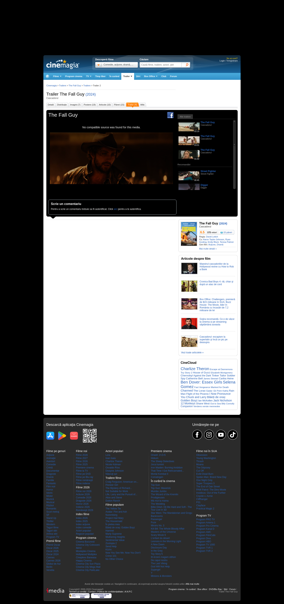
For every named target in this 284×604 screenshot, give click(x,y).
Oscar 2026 (52, 548)
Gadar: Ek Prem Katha (217, 391)
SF (47, 515)
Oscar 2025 (52, 551)
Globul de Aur (53, 563)
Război (50, 505)
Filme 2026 (82, 461)
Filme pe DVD (83, 474)
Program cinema (73, 76)
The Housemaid (114, 521)
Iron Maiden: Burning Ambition (167, 467)
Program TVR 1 (204, 547)
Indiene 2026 (83, 507)
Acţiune (212, 244)
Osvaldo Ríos (113, 467)
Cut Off (200, 470)
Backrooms (157, 516)
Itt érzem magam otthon (163, 557)
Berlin (49, 567)
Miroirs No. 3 (157, 525)
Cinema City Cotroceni (88, 545)
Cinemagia (51, 85)
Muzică (50, 499)
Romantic (51, 508)
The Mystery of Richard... (119, 488)
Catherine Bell (194, 378)
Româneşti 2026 (84, 510)
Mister (49, 496)
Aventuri (50, 461)
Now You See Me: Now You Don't (123, 552)
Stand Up (51, 518)
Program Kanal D (205, 529)
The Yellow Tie (113, 508)
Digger (204, 185)
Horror (49, 489)
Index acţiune (83, 524)
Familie (50, 480)
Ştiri (138, 76)
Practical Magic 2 (205, 508)
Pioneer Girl (112, 485)
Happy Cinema (84, 560)
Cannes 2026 (53, 560)
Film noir (50, 486)
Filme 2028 (82, 455)
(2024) (91, 94)
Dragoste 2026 (84, 500)
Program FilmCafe (205, 535)
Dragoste (51, 474)
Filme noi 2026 (84, 491)
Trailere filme (113, 477)
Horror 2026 (82, 504)
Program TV (52, 537)
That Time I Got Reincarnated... (167, 470)
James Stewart (210, 378)
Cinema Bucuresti (85, 541)
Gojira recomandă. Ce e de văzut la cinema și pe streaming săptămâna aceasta (217, 322)
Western (50, 524)
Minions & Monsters (161, 576)
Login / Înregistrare (229, 61)
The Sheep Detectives (162, 461)
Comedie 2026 (83, 497)
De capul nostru (159, 560)
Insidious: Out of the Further (211, 492)
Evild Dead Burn (204, 474)
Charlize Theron (195, 369)
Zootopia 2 (111, 543)
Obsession (201, 455)
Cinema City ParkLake (87, 570)
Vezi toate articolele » (192, 352)
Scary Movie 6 (158, 535)
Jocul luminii (157, 464)
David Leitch (212, 236)
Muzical (50, 502)
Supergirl (155, 569)
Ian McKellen (205, 400)
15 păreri (227, 232)
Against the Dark (202, 375)
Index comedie (83, 527)
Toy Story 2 (186, 372)
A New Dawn (157, 544)
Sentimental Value (115, 540)
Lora (108, 455)
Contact (91, 591)
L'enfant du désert (160, 538)
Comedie (51, 464)
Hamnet (110, 530)
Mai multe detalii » (208, 249)
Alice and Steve (114, 497)
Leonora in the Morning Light (166, 541)
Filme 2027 (82, 458)
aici (115, 209)
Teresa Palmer (227, 242)
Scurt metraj (52, 511)
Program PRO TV (205, 519)
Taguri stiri (51, 530)
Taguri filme (52, 527)
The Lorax (199, 390)
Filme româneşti (84, 480)
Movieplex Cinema (85, 551)
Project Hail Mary (114, 518)
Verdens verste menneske (206, 406)
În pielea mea (113, 524)
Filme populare (115, 504)
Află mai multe (192, 584)
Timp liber (100, 76)
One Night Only (204, 480)
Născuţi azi (111, 474)
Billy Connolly (227, 403)
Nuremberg (111, 515)
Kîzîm (109, 549)
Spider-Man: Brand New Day (211, 477)
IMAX (79, 548)
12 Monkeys (188, 403)
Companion (187, 406)
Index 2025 (82, 521)
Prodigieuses (157, 497)
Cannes (50, 557)
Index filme (82, 514)
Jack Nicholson (222, 400)
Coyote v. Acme (204, 496)
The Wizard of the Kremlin (164, 494)
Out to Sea (215, 403)
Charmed (187, 390)
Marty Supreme (114, 533)
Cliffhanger (202, 499)
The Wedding (158, 504)
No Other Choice (114, 559)
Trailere (62, 85)
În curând (114, 76)
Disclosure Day (159, 547)
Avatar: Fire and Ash (116, 511)
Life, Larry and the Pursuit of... (121, 494)
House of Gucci (201, 372)
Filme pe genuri (55, 451)
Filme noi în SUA (206, 451)
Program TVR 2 (204, 551)
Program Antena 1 (205, 522)
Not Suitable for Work (117, 491)
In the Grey (157, 550)
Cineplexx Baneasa (86, 557)
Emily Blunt (213, 242)
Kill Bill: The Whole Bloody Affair (167, 528)
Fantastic (51, 483)
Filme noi (81, 451)
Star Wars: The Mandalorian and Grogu (171, 513)
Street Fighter (208, 171)
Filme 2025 (82, 464)
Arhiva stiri (51, 533)
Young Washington (206, 458)
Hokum (154, 458)
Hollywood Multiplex (86, 554)
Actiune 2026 (83, 494)
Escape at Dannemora (221, 369)
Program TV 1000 (205, 544)
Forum (173, 76)
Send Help (111, 546)
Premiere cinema (85, 467)
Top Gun (155, 485)
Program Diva (203, 538)
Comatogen (157, 477)
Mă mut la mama (159, 500)
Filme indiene (83, 483)
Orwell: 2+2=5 (158, 455)
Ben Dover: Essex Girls (201, 382)
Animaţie (51, 458)
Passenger (156, 519)
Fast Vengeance (202, 387)
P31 (198, 502)
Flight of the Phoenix (197, 394)
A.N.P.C (128, 591)
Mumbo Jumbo (158, 491)
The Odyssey (203, 467)
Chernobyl (187, 375)
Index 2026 (82, 518)
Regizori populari (85, 533)
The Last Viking (159, 563)
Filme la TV (82, 470)
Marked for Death (220, 387)
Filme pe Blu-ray (84, 477)
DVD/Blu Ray (215, 589)
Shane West (203, 403)
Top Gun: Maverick (161, 488)
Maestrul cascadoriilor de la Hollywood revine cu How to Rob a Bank (217, 266)
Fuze (153, 522)
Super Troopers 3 (205, 483)
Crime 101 (111, 556)
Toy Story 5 (157, 554)
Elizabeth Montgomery (222, 372)
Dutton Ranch (113, 500)
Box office (202, 589)
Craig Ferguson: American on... (122, 481)
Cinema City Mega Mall (88, 567)
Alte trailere (185, 116)
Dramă (220, 244)
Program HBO (203, 541)
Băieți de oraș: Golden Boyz (120, 527)
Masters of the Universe (163, 531)
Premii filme (53, 541)
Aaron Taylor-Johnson (213, 239)
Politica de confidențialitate (110, 591)
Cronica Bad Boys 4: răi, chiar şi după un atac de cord (216, 283)
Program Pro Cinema (207, 525)
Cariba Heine (226, 378)
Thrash (200, 461)
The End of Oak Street (208, 486)
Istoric (49, 492)
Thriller (50, 521)
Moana (200, 464)
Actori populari (83, 530)
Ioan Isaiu (111, 458)
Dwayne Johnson (115, 470)
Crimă (49, 467)
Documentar (52, 470)
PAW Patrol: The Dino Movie (211, 489)
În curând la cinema (163, 481)
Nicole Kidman (113, 464)
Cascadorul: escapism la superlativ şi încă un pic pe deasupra (213, 339)
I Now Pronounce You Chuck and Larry (206, 395)
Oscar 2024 (52, 554)
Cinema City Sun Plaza (88, 563)
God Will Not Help (160, 566)
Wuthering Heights (115, 537)
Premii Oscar (53, 545)
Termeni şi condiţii (77, 591)
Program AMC (203, 532)
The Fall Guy (72, 94)
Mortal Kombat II (159, 474)
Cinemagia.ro (62, 64)
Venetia (50, 570)
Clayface (201, 505)
